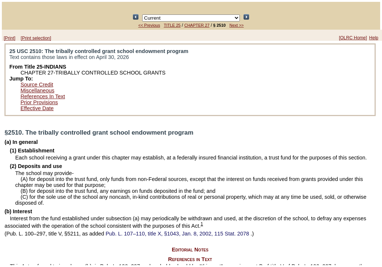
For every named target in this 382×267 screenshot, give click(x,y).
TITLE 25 (172, 25)
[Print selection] (36, 38)
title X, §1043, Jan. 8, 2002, (178, 234)
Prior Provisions (39, 102)
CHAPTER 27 (196, 25)
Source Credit (36, 85)
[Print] (9, 38)
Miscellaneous (37, 90)
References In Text (42, 96)
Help (373, 37)
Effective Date (36, 108)
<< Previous (149, 25)
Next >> (236, 25)
